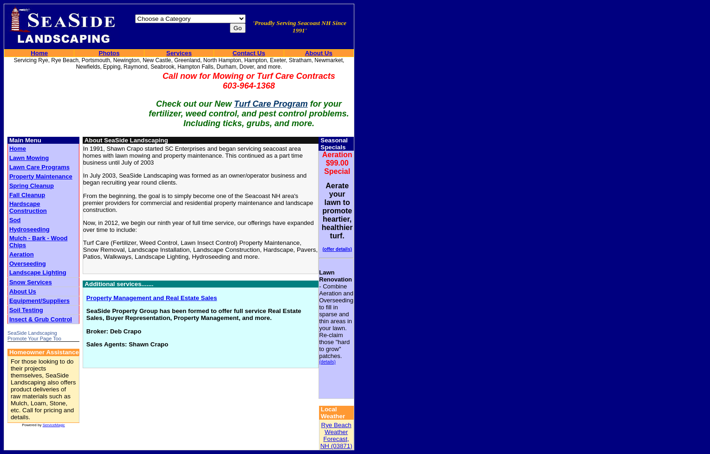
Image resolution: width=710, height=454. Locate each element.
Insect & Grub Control (40, 319)
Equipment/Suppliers (39, 300)
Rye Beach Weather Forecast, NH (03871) (336, 435)
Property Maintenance (40, 176)
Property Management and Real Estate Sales (151, 297)
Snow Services (30, 282)
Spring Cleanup (31, 185)
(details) (327, 361)
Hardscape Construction (28, 207)
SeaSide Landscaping (32, 333)
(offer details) (337, 249)
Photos (109, 53)
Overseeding (27, 263)
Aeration (21, 254)
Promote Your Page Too (34, 338)
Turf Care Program (271, 104)
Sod (15, 220)
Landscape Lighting (37, 272)
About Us (318, 53)
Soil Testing (26, 310)
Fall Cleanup (27, 195)
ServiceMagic (54, 425)
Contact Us (249, 53)
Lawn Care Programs (39, 167)
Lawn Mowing (29, 157)
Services (179, 53)
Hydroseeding (29, 229)
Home (39, 53)
